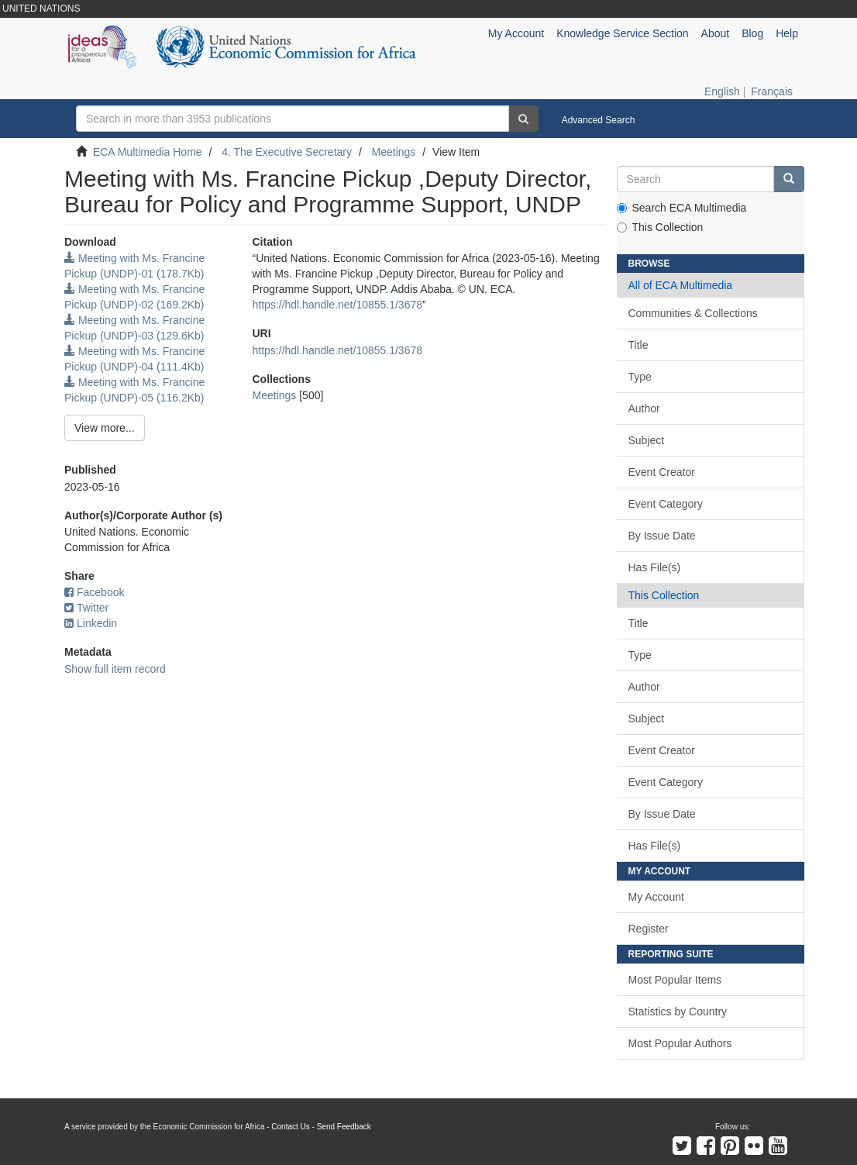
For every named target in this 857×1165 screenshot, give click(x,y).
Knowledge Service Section (622, 33)
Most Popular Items (675, 980)
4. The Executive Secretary (287, 152)
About (715, 33)
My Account (656, 897)
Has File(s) (654, 567)
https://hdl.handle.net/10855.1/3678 (338, 304)
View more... (104, 428)
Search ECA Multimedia (682, 208)
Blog (752, 33)
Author (644, 408)
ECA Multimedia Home (147, 152)
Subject (646, 440)
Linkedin (90, 623)
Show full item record (115, 669)
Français (772, 91)
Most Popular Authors (680, 1043)
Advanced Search (598, 120)
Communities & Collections (693, 313)
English (722, 91)
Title (638, 345)
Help (787, 33)
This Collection (660, 227)
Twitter (86, 607)
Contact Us (290, 1126)
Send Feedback (344, 1126)
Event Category (666, 504)
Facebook (94, 592)
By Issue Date (662, 535)
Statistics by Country (678, 1011)
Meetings (394, 152)
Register (648, 928)
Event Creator (661, 472)
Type (640, 377)
